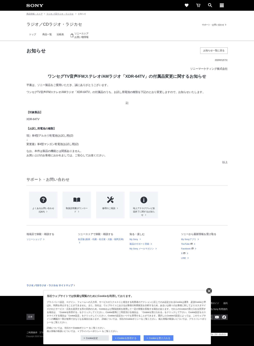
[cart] (198, 5)
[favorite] (186, 5)
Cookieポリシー (80, 328)
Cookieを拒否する (126, 338)
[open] (210, 5)
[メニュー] (222, 5)
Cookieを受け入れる (159, 338)
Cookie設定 (92, 338)
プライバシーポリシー (90, 331)
